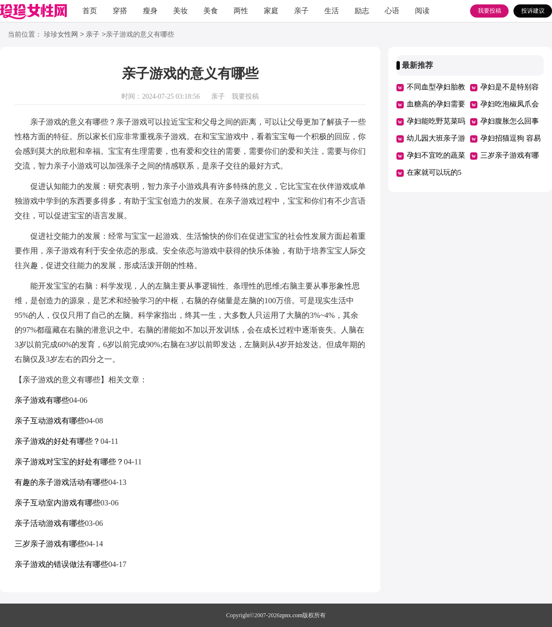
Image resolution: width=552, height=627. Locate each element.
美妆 (180, 11)
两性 (241, 11)
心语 (392, 11)
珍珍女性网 (61, 35)
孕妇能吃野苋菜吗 (436, 121)
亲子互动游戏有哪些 (50, 421)
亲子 (301, 11)
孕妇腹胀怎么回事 (509, 121)
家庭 (271, 11)
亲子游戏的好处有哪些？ (57, 441)
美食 (210, 11)
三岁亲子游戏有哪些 (50, 544)
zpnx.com (290, 615)
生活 (331, 11)
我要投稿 (489, 10)
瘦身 (150, 11)
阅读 (422, 11)
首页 (89, 11)
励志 (362, 11)
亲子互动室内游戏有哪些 (57, 503)
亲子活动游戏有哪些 (50, 523)
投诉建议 (533, 10)
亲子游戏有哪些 (42, 400)
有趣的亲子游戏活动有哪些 (61, 482)
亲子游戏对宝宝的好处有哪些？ (69, 462)
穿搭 (120, 11)
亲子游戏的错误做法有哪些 (61, 564)
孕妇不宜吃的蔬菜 (436, 155)
